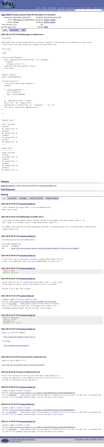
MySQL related (49, 22)
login (102, 8)
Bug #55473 (13, 304)
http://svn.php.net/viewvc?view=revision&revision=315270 (23, 367)
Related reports (52, 198)
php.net (38, 8)
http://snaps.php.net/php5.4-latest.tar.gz (19, 339)
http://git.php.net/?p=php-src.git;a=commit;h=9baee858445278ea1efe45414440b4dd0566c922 (42, 395)
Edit (23, 30)
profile (52, 20)
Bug (4, 15)
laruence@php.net (27, 204)
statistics (88, 8)
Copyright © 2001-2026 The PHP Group (22, 442)
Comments (12, 198)
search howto (81, 8)
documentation (52, 8)
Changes (23, 198)
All (4, 198)
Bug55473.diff (6, 186)
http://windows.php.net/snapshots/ (16, 347)
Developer (14, 30)
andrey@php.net (27, 296)
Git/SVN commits (36, 198)
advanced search (71, 8)
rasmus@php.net (27, 406)
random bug (95, 8)
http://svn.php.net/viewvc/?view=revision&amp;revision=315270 (33, 302)
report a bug (61, 8)
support (44, 8)
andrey (46, 20)
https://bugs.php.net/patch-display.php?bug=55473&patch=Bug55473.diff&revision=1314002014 (45, 248)
